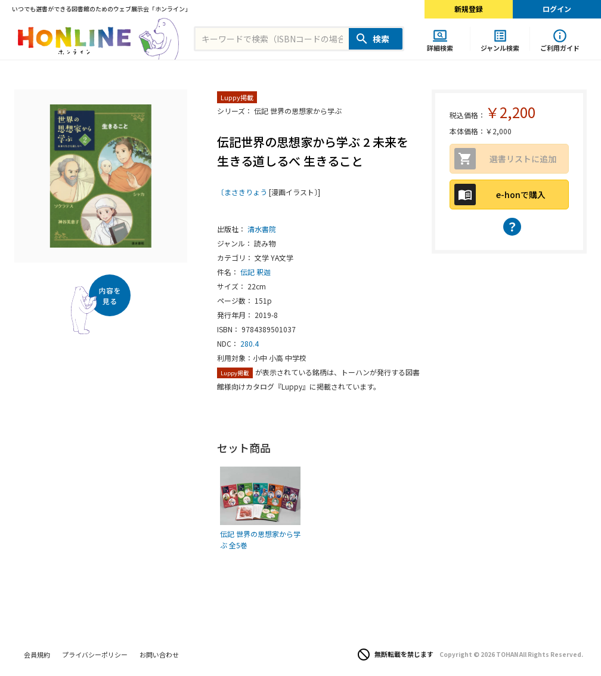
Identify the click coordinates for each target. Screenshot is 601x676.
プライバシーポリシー (95, 654)
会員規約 (37, 654)
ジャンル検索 (500, 47)
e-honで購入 (521, 194)
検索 (381, 39)
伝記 (247, 272)
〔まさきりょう (242, 192)
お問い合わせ (159, 654)
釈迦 (263, 272)
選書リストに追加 (523, 159)
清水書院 (261, 229)
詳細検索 (440, 47)
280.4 (249, 343)
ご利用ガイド (560, 47)
